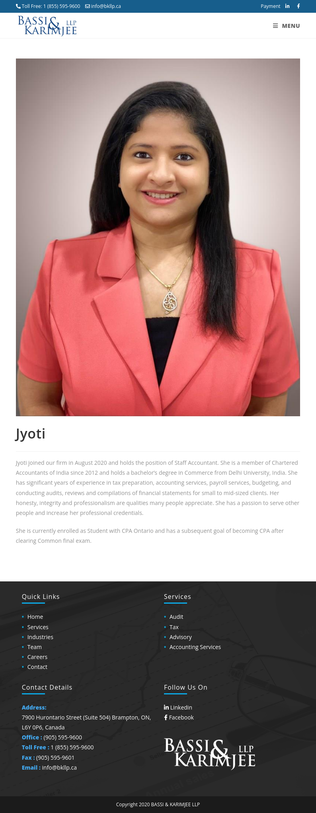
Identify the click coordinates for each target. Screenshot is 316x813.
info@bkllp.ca (103, 6)
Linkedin (178, 707)
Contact (37, 667)
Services (38, 627)
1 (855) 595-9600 (61, 6)
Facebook (179, 717)
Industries (40, 637)
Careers (37, 657)
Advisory (181, 637)
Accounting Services (195, 647)
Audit (176, 616)
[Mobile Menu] (286, 25)
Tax (174, 627)
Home (35, 616)
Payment (270, 6)
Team (34, 647)
